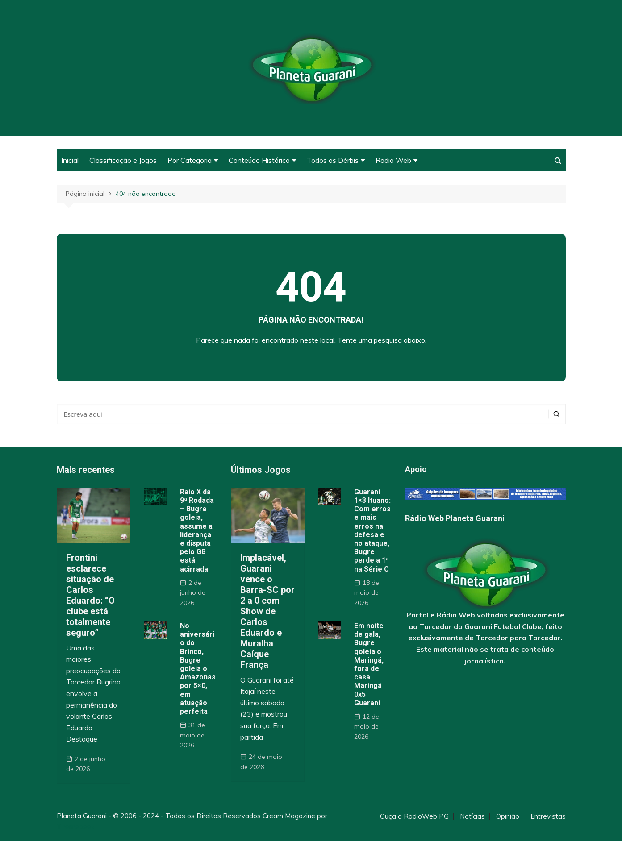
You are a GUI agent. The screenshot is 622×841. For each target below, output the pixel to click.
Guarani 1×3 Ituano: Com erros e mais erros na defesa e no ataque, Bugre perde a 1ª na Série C (372, 530)
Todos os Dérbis (333, 160)
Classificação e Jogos (123, 160)
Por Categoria (189, 160)
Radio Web (393, 160)
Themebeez (76, 826)
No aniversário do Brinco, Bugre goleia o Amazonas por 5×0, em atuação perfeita (198, 668)
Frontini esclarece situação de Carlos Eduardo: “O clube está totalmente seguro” (90, 595)
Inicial (70, 160)
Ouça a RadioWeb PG (414, 816)
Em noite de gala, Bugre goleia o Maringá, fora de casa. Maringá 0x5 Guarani (369, 664)
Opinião (507, 816)
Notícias (472, 816)
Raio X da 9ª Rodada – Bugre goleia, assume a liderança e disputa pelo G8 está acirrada (197, 530)
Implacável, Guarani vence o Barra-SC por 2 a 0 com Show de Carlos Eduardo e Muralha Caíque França (267, 611)
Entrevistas (548, 816)
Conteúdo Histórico (259, 160)
